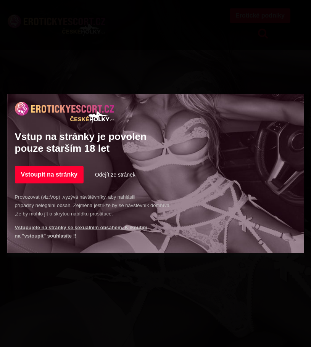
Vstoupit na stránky (49, 174)
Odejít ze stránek (115, 175)
